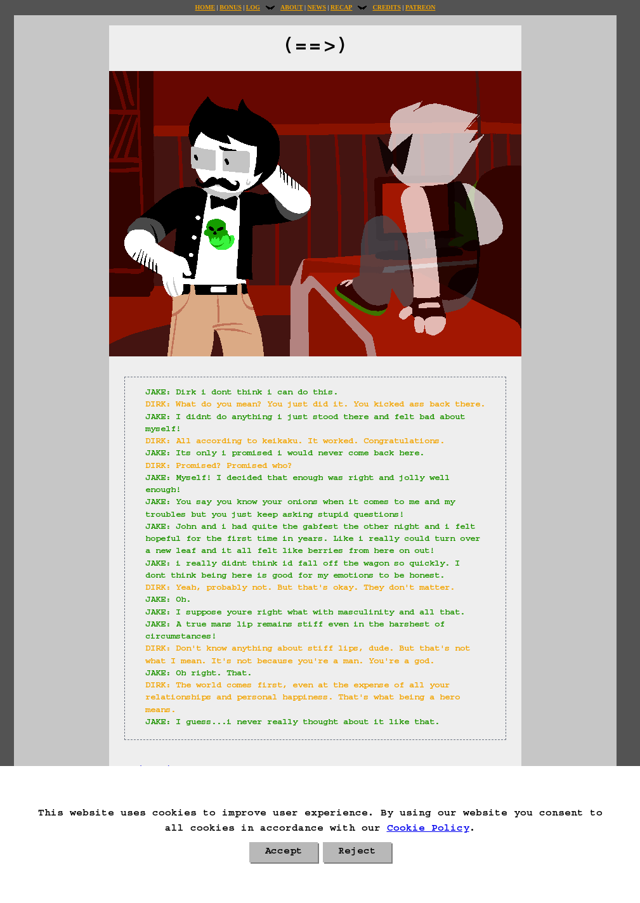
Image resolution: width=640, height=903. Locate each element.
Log (253, 7)
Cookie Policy (428, 829)
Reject (357, 852)
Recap (341, 7)
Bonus (230, 7)
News (317, 7)
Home (205, 7)
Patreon (420, 7)
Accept (283, 852)
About (291, 7)
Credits (386, 7)
